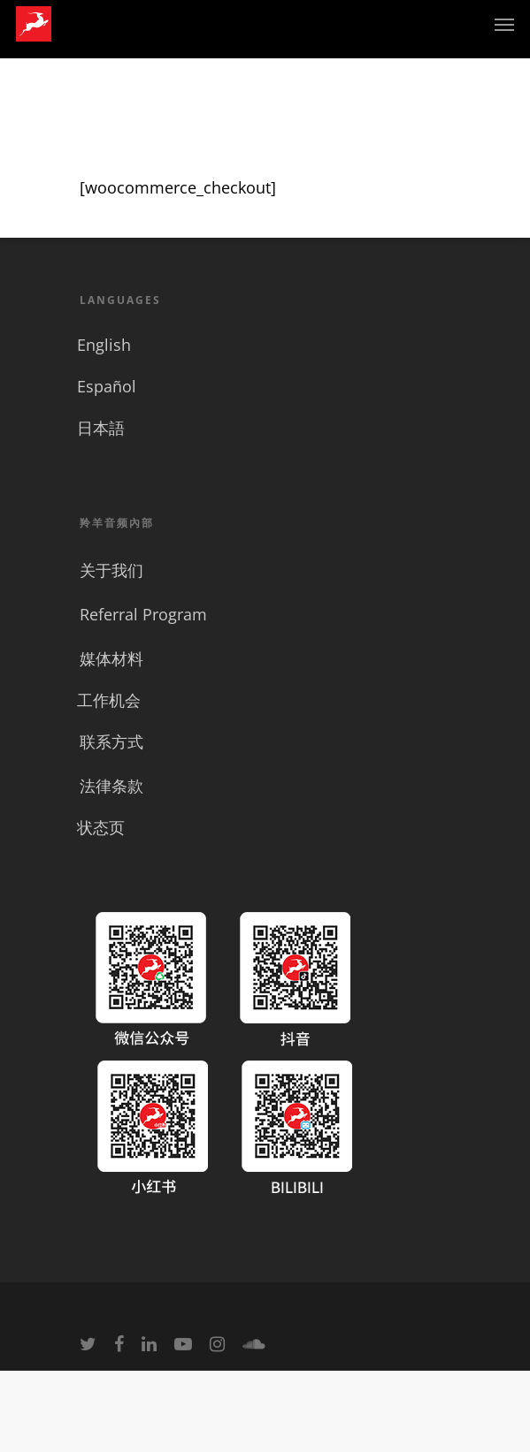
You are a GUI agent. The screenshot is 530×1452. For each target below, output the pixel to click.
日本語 (101, 427)
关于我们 (111, 570)
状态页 (101, 827)
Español (106, 386)
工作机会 (109, 700)
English (104, 344)
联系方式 (111, 741)
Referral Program (143, 614)
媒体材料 (111, 658)
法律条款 (111, 785)
